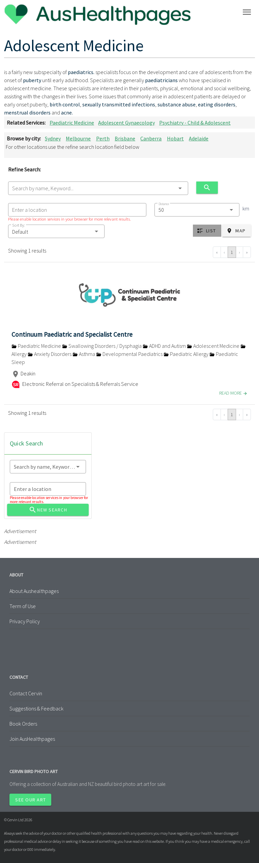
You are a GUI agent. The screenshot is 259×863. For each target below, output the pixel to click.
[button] (56, 231)
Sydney (53, 138)
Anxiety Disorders (50, 354)
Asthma (84, 354)
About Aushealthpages (34, 591)
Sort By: (18, 225)
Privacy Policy (24, 621)
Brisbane (125, 138)
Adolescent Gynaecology (126, 122)
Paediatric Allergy (186, 354)
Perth (103, 138)
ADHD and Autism (165, 345)
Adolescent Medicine (213, 345)
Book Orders (23, 723)
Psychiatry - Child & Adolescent (195, 122)
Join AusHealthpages (32, 738)
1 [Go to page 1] (232, 252)
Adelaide (198, 138)
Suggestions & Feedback (36, 708)
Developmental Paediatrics (130, 354)
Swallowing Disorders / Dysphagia (102, 345)
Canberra (151, 138)
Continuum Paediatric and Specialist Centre (72, 334)
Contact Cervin (25, 693)
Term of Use (22, 606)
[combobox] (98, 188)
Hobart (175, 138)
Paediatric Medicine (72, 122)
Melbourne (78, 138)
